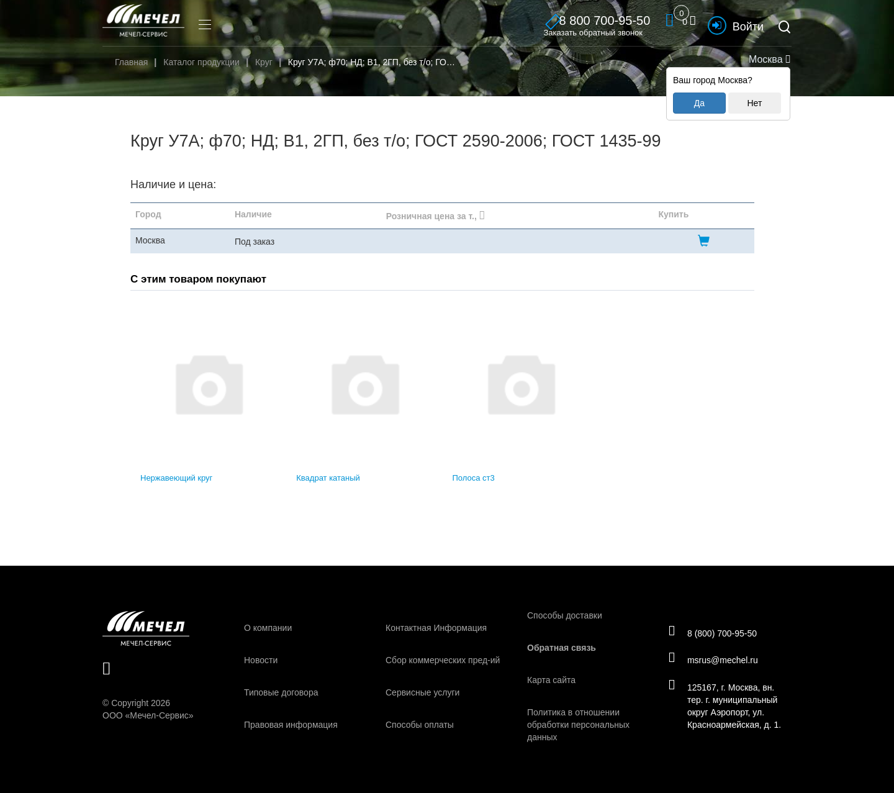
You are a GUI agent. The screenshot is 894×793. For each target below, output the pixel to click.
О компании (268, 628)
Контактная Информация (436, 628)
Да (699, 103)
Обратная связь (561, 648)
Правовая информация (291, 725)
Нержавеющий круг (176, 478)
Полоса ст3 (474, 478)
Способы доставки (564, 615)
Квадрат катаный (328, 478)
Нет (754, 103)
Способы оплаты (420, 725)
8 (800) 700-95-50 (714, 632)
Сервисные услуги (422, 692)
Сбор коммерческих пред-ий (443, 660)
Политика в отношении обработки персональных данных (578, 724)
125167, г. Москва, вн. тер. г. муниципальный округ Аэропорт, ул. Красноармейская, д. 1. (726, 706)
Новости (261, 660)
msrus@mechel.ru (715, 660)
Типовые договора (281, 692)
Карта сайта (551, 680)
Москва (768, 59)
